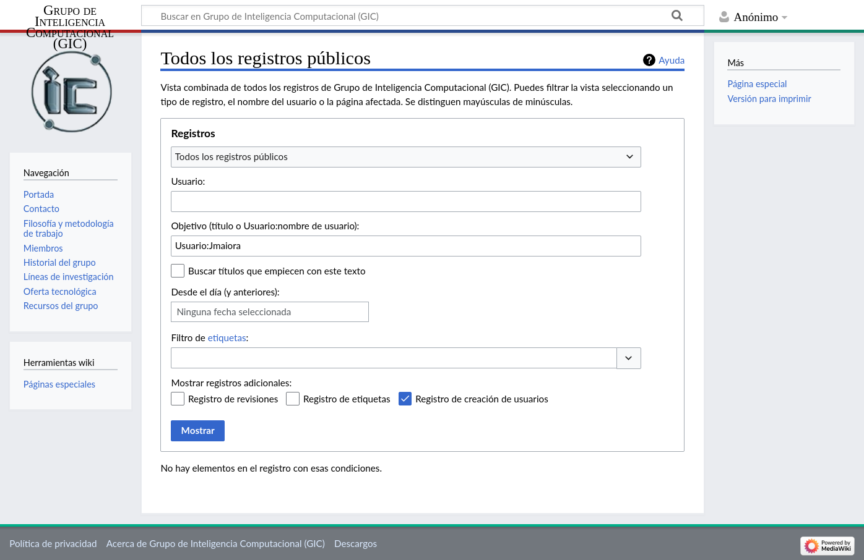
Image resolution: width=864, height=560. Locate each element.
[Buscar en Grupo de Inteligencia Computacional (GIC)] (423, 15)
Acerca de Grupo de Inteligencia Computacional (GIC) (215, 543)
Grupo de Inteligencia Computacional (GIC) (70, 27)
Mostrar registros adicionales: (231, 382)
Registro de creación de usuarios (481, 398)
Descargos (355, 543)
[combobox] (406, 157)
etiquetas (227, 337)
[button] (628, 358)
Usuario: (188, 181)
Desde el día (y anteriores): (225, 291)
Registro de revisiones (233, 398)
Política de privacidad (53, 543)
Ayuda (672, 60)
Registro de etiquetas (347, 398)
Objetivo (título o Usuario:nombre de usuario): (265, 225)
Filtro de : (209, 337)
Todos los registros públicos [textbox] (231, 156)
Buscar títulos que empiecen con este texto (276, 270)
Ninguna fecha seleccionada (233, 311)
